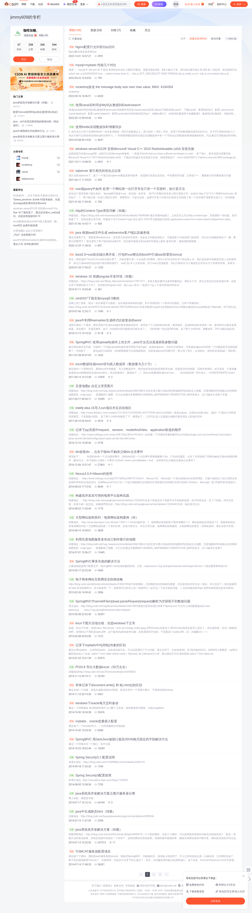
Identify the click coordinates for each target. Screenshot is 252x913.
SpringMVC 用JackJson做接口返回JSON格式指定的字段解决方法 (118, 739)
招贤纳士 (108, 885)
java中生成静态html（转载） (92, 811)
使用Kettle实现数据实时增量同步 (95, 127)
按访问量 (216, 38)
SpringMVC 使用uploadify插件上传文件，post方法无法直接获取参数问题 (123, 342)
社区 (40, 4)
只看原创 (75, 38)
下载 (32, 4)
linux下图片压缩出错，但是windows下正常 (102, 623)
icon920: (18, 225)
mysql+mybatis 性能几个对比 (92, 65)
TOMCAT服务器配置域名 (90, 851)
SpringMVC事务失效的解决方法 (94, 561)
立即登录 (215, 901)
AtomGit (53, 4)
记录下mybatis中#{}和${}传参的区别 (97, 645)
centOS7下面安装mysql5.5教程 (94, 298)
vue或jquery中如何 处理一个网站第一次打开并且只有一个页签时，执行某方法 (127, 189)
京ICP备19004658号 (126, 890)
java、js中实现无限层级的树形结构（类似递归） (36, 123)
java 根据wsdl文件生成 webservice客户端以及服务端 (109, 232)
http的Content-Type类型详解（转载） (98, 210)
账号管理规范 (160, 894)
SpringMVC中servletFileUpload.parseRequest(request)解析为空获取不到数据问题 (129, 601)
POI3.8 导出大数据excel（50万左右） (99, 667)
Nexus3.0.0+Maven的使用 (90, 473)
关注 (23, 59)
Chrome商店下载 (145, 894)
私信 (49, 59)
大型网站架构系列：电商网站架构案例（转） (104, 517)
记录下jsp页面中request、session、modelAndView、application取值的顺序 (125, 430)
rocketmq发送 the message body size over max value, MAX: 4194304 (121, 87)
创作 (239, 4)
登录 (176, 4)
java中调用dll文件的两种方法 (34, 131)
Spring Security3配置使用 (90, 775)
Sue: (15, 212)
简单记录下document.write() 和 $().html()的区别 (105, 685)
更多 (84, 4)
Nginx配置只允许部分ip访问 (91, 47)
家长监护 (95, 894)
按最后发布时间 (198, 38)
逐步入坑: (18, 244)
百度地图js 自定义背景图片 (91, 386)
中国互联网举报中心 (126, 894)
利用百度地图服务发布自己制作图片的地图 (102, 539)
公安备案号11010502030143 (101, 890)
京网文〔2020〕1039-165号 (150, 890)
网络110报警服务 (108, 894)
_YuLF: (17, 234)
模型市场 (70, 3)
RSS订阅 (231, 39)
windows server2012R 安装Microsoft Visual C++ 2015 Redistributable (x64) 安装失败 (131, 149)
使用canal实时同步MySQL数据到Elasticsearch (105, 105)
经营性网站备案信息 (173, 890)
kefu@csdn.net (168, 885)
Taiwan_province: (23, 199)
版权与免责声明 (175, 894)
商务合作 (119, 885)
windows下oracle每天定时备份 (93, 703)
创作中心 (222, 4)
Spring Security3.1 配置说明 (92, 757)
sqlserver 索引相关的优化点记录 (95, 171)
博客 (23, 4)
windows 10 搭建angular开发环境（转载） (102, 276)
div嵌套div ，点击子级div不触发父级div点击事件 (106, 452)
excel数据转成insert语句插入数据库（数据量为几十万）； (113, 364)
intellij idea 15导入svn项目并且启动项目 (100, 408)
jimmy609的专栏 (25, 17)
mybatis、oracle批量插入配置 (93, 721)
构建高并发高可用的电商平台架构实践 (99, 495)
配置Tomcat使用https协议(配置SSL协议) (35, 114)
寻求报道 (130, 885)
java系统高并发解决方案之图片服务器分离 (102, 793)
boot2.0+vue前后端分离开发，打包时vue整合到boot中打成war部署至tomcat (125, 254)
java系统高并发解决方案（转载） (95, 829)
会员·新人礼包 (194, 4)
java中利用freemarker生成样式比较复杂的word (105, 320)
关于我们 (96, 885)
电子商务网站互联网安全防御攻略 (96, 579)
